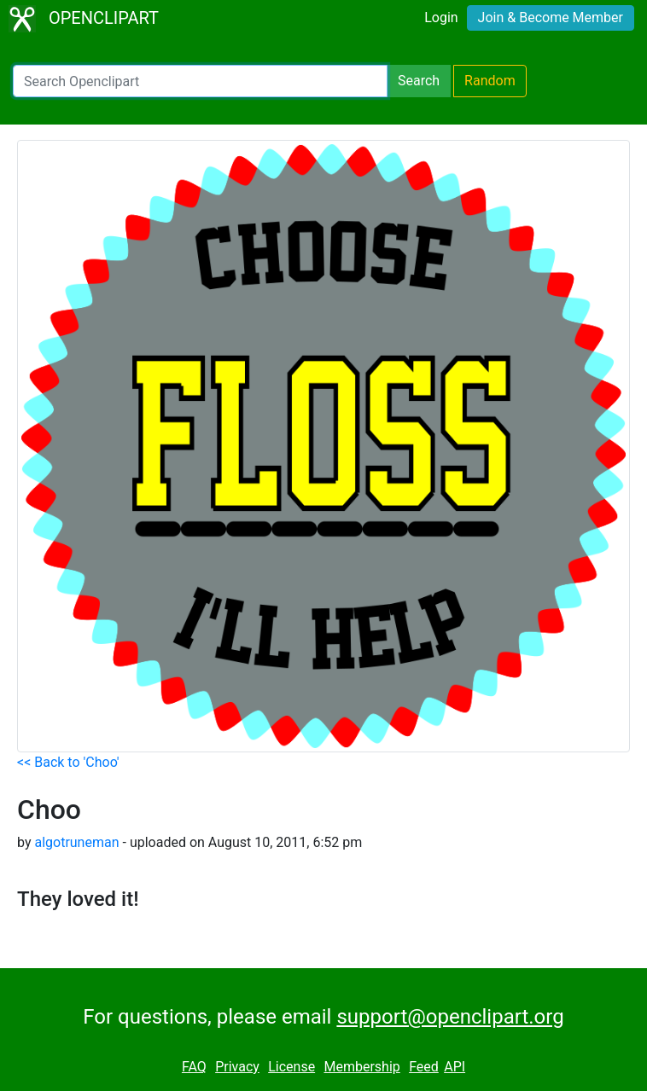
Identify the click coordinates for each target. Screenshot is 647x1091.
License (291, 1067)
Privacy (237, 1067)
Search (419, 81)
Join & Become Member (550, 17)
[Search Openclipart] (200, 81)
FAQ (194, 1067)
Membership (361, 1067)
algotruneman (76, 842)
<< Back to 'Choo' (68, 762)
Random (490, 81)
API (454, 1067)
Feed (424, 1067)
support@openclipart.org (449, 1017)
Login (441, 17)
